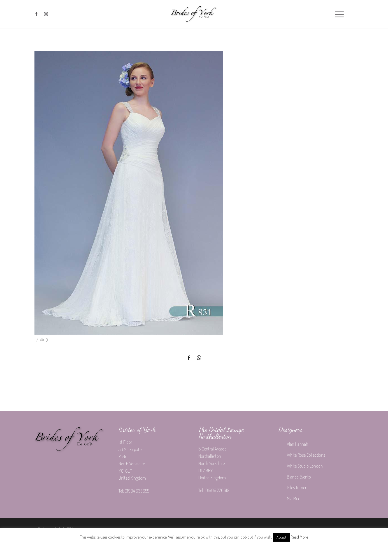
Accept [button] (281, 537)
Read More (299, 537)
